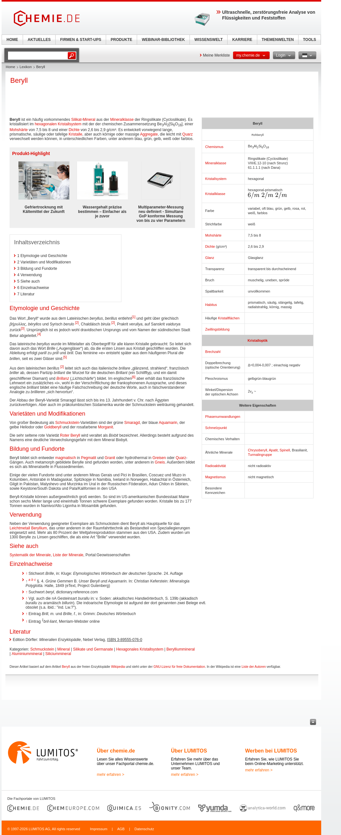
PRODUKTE (121, 39)
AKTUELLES (39, 39)
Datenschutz (144, 829)
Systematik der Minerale (30, 555)
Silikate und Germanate (93, 649)
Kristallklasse (215, 194)
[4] (39, 334)
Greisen (159, 458)
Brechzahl (213, 352)
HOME (12, 39)
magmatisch (65, 458)
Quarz (187, 134)
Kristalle (75, 134)
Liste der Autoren (254, 666)
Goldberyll (52, 427)
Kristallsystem (216, 179)
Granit (110, 458)
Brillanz (63, 378)
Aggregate (149, 134)
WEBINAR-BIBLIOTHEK (163, 39)
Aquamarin (168, 422)
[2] (77, 322)
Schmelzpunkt (216, 428)
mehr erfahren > (110, 774)
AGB (121, 829)
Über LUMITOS (189, 750)
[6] (134, 377)
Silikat (76, 119)
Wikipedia (118, 666)
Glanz (209, 258)
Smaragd (132, 422)
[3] (22, 328)
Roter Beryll (70, 435)
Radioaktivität (215, 466)
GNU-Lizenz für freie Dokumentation (179, 666)
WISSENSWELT (208, 39)
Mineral (89, 119)
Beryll (66, 666)
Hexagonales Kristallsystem (139, 649)
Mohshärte (213, 235)
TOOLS (309, 39)
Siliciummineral (58, 654)
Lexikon (25, 67)
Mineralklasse (215, 163)
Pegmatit (88, 458)
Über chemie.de (116, 750)
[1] (134, 317)
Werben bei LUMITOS (271, 750)
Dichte (210, 246)
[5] (65, 357)
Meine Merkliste (216, 55)
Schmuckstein (67, 422)
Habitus (211, 305)
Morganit (105, 427)
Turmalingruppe (260, 455)
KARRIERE (242, 39)
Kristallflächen (228, 318)
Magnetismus (215, 477)
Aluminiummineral (27, 654)
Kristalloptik (257, 340)
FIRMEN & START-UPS (80, 39)
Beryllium (39, 528)
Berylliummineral (181, 649)
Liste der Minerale (68, 555)
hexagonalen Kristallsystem (58, 124)
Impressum (98, 829)
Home (10, 67)
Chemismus (214, 147)
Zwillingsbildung (217, 329)
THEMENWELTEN (278, 39)
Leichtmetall (20, 528)
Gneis (160, 462)
